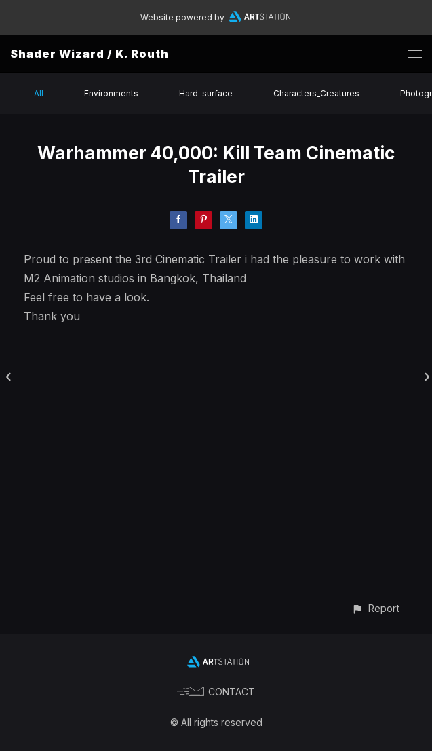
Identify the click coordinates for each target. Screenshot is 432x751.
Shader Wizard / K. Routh (89, 53)
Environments (111, 93)
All (38, 93)
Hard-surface (206, 93)
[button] (375, 608)
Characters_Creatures (316, 93)
